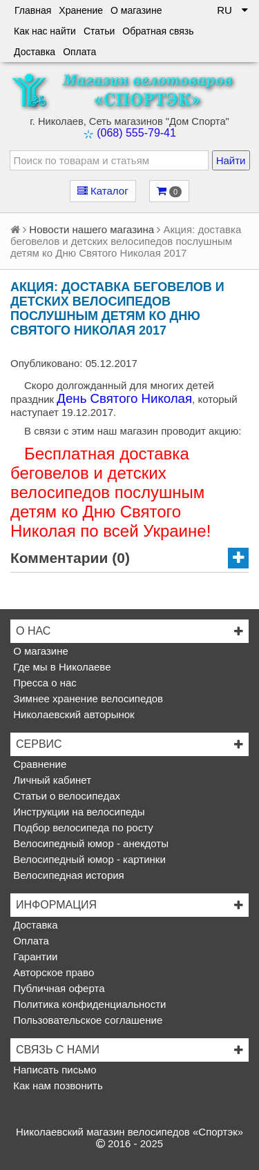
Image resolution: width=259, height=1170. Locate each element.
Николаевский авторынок (72, 714)
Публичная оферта (57, 988)
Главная (33, 10)
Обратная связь (157, 31)
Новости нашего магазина (91, 229)
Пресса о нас (43, 682)
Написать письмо (53, 1069)
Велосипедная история (67, 875)
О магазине (136, 10)
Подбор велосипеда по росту (81, 827)
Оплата (79, 51)
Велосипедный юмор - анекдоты (89, 843)
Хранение (81, 10)
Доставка (34, 51)
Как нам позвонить (56, 1085)
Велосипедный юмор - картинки (88, 859)
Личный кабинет (50, 780)
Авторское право (52, 972)
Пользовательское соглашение (86, 1020)
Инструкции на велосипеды (77, 811)
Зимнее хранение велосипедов (86, 698)
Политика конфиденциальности (88, 1004)
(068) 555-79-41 (136, 133)
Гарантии (33, 956)
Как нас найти (45, 31)
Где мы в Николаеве (60, 667)
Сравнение (38, 764)
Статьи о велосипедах (65, 796)
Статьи (99, 31)
